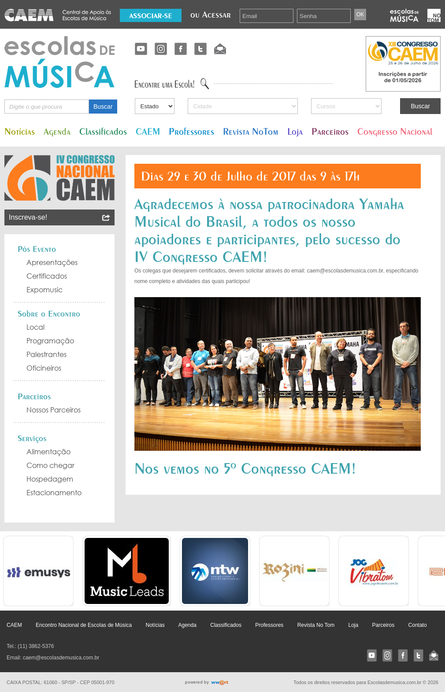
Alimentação (48, 451)
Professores (191, 131)
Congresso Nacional (394, 131)
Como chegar (50, 465)
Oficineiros (43, 368)
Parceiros (330, 131)
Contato (417, 625)
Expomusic (44, 289)
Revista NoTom (250, 131)
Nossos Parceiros (53, 409)
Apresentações (52, 262)
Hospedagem (49, 479)
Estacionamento (54, 492)
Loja (295, 131)
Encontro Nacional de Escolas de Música (84, 625)
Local (35, 327)
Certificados (46, 276)
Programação (50, 340)
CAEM (148, 131)
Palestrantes (46, 354)
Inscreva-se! (59, 217)
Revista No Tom (315, 625)
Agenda (57, 131)
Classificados (103, 131)
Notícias (19, 131)
